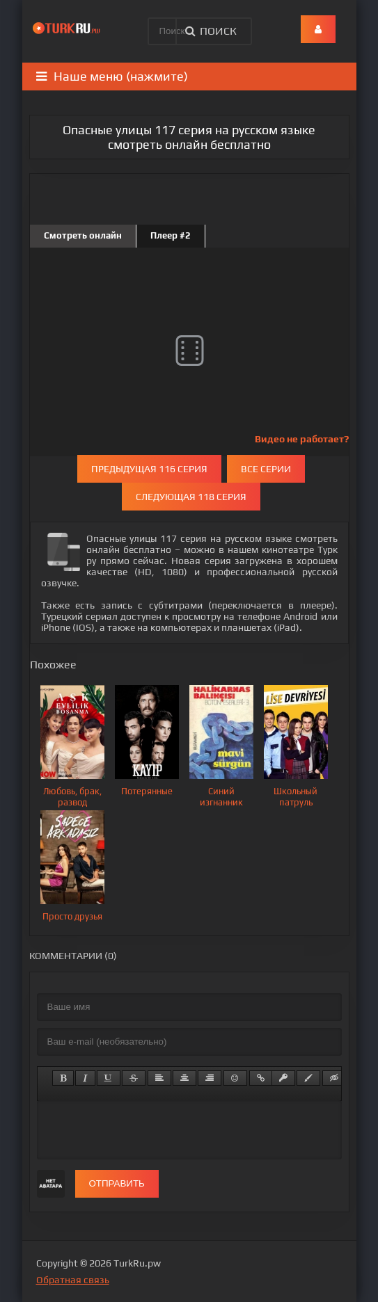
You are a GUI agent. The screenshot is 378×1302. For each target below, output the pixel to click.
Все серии (266, 468)
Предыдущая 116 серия (149, 468)
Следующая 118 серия (191, 496)
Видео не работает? (302, 438)
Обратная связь (72, 1279)
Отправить (117, 1183)
